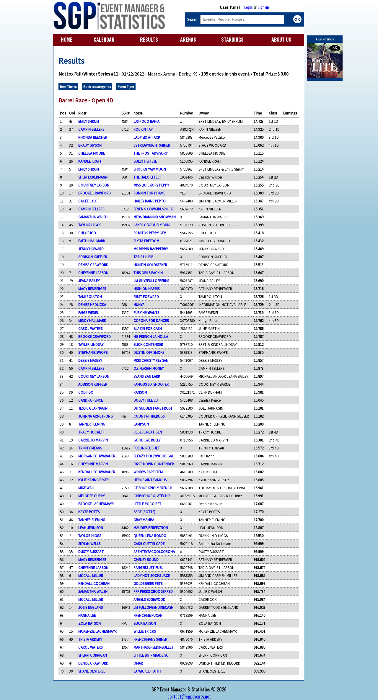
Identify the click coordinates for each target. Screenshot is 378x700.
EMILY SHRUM (88, 121)
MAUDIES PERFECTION (150, 527)
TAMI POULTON (90, 296)
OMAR (138, 663)
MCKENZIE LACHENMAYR (97, 631)
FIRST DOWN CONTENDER (153, 464)
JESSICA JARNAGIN (92, 408)
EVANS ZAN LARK (146, 376)
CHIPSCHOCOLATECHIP (151, 495)
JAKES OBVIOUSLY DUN (151, 225)
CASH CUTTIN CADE (148, 543)
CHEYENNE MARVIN (93, 464)
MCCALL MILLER (90, 575)
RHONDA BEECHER (92, 137)
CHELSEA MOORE (91, 153)
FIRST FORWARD (146, 296)
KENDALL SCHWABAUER (96, 472)
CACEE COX (87, 201)
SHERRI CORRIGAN (92, 655)
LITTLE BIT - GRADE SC (150, 655)
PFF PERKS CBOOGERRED (153, 591)
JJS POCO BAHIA (146, 121)
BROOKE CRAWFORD (94, 193)
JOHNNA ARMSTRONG (95, 416)
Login (248, 7)
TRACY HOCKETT (91, 432)
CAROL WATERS (90, 328)
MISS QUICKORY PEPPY (151, 185)
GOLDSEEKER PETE (147, 583)
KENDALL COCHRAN (94, 583)
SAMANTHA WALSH (92, 217)
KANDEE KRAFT (90, 161)
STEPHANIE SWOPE (92, 352)
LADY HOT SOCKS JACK (151, 575)
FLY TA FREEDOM (146, 240)
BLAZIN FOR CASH (147, 328)
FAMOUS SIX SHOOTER (151, 384)
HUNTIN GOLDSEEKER (150, 264)
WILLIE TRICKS (144, 631)
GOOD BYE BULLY (146, 440)
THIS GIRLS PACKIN (148, 272)
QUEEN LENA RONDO (149, 535)
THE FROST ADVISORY (150, 153)
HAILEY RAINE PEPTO (149, 201)
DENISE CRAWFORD (93, 264)
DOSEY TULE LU (145, 400)
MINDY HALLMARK (92, 320)
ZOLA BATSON (89, 623)
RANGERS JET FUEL (148, 567)
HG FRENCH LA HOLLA (150, 336)
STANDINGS (232, 39)
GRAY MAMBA (143, 519)
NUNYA (138, 304)
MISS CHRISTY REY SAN (150, 360)
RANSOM (140, 392)
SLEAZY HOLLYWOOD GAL (153, 456)
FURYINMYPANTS (146, 312)
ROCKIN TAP (143, 129)
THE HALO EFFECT (147, 177)
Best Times (68, 86)
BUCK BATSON (144, 623)
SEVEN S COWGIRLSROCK (153, 209)
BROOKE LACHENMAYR (96, 503)
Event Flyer (126, 86)
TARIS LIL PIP (143, 256)
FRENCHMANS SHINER (150, 639)
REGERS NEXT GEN (147, 432)
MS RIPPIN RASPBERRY (150, 248)
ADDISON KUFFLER (92, 256)
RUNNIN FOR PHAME (149, 193)
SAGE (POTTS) (144, 511)
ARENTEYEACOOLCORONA (154, 551)
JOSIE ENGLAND (90, 607)
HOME (66, 39)
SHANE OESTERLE (91, 671)
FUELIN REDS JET (146, 448)
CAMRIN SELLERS (91, 129)
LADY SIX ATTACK (146, 137)
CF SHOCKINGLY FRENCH (152, 487)
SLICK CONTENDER (148, 344)
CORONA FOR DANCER (151, 320)
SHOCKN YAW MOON (149, 169)
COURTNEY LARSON (93, 185)
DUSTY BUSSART (91, 551)
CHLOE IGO (87, 232)
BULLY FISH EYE (145, 161)
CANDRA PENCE (90, 400)
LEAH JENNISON (90, 527)
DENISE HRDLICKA (92, 304)
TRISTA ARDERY (90, 639)
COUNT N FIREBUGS (148, 416)
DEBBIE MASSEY (90, 360)
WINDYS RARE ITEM (148, 472)
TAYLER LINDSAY (90, 344)
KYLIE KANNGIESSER (93, 479)
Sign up (263, 7)
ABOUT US (281, 39)
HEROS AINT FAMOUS (150, 479)
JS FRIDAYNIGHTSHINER (151, 145)
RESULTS (149, 39)
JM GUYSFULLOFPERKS (151, 280)
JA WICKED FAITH (147, 671)
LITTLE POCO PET (147, 503)
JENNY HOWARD (91, 248)
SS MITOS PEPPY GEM (149, 232)
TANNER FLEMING (91, 424)
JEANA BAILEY (89, 280)
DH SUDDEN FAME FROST (152, 408)
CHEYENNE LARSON (93, 272)
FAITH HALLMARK (91, 240)
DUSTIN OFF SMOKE (148, 352)
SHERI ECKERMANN (92, 177)
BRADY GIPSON (90, 145)
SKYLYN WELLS (89, 543)
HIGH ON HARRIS (146, 288)
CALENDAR (104, 39)
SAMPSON (141, 424)
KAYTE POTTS (89, 511)
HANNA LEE (87, 615)
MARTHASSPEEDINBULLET (153, 647)
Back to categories (97, 86)
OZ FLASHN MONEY (148, 368)
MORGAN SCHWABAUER (96, 456)
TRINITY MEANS (90, 448)
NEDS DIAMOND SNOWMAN (154, 217)
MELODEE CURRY (91, 495)
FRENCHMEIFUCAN (147, 615)
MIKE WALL (86, 487)
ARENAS (188, 39)
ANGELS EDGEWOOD (149, 599)
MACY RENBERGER (92, 288)
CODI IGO (85, 392)
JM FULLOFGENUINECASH (153, 607)
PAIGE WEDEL (88, 312)
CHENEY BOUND (146, 559)
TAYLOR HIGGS (89, 225)
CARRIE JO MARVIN (93, 440)
